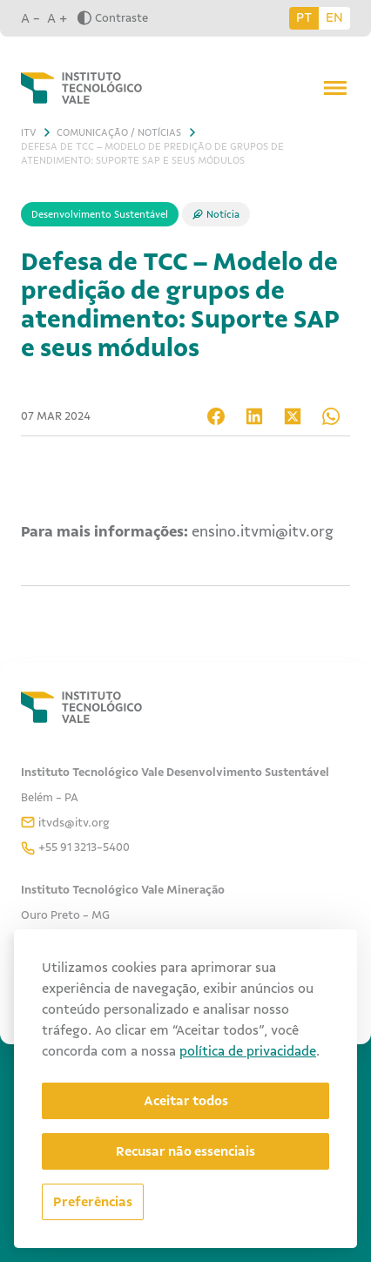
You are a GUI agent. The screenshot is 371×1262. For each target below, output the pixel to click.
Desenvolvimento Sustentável (99, 214)
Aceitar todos (186, 1101)
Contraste (113, 17)
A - (30, 18)
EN (334, 17)
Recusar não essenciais (185, 1151)
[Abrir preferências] (93, 1202)
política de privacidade (247, 1051)
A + (57, 18)
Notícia (222, 214)
